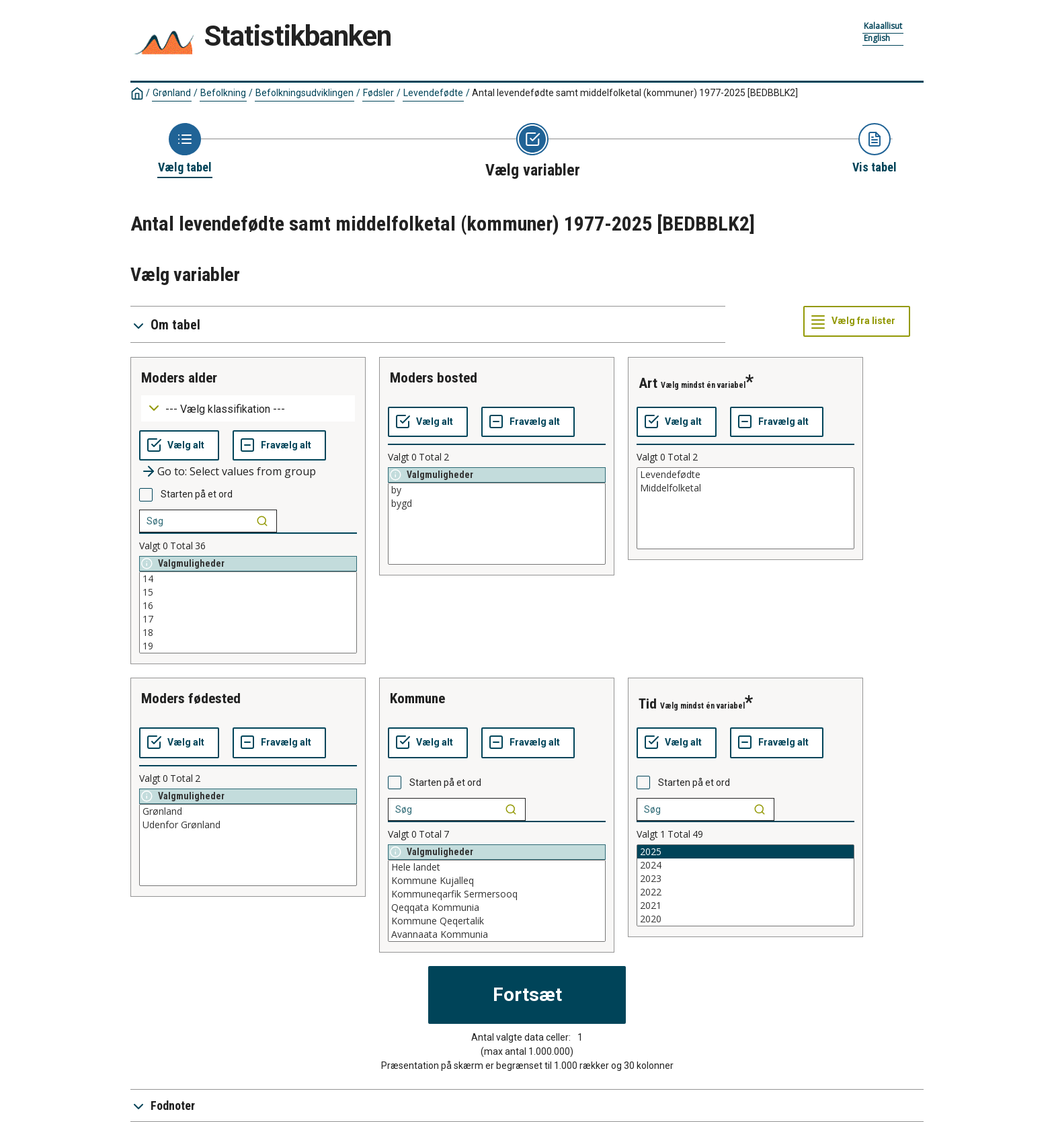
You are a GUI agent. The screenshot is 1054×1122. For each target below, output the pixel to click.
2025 (745, 851)
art (648, 383)
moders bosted (433, 378)
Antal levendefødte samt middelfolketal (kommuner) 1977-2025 (635, 92)
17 (248, 619)
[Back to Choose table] (184, 149)
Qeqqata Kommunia (497, 907)
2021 (745, 905)
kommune (417, 698)
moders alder (179, 378)
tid (648, 704)
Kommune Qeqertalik (497, 921)
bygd (497, 503)
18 (248, 632)
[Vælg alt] (179, 445)
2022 (745, 892)
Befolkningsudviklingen (304, 92)
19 (248, 646)
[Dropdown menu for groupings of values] (248, 408)
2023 (745, 878)
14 (248, 579)
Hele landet (497, 867)
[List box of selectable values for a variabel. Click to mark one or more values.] (248, 612)
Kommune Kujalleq (497, 880)
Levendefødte (433, 92)
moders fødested (191, 698)
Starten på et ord (197, 494)
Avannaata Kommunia (497, 934)
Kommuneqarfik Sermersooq (497, 894)
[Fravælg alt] (279, 445)
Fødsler (378, 92)
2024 (745, 865)
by (497, 490)
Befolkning (223, 92)
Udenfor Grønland (248, 825)
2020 (745, 919)
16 (248, 605)
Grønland (172, 92)
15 (248, 592)
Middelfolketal (745, 488)
